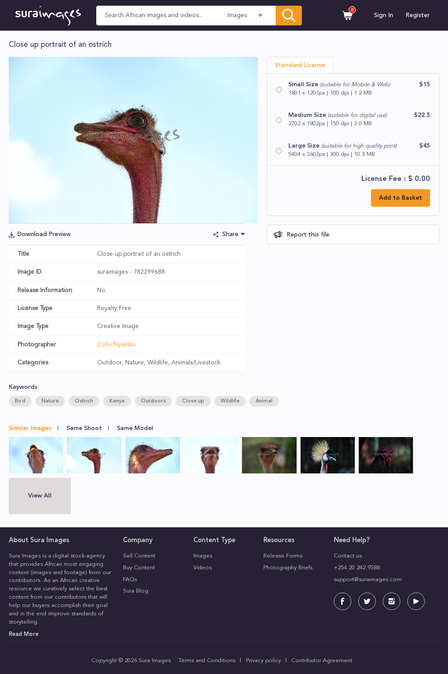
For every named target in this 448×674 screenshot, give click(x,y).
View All (40, 496)
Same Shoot (84, 428)
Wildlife (229, 401)
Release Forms (282, 556)
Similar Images (30, 428)
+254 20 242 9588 (357, 568)
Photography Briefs (287, 568)
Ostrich (84, 401)
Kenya (117, 401)
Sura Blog (135, 591)
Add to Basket (400, 198)
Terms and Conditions (206, 660)
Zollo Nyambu (116, 345)
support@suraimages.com (368, 579)
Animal (264, 401)
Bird (20, 401)
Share (230, 234)
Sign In (383, 15)
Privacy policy (263, 660)
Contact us (348, 556)
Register (418, 15)
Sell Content (139, 556)
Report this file (307, 235)
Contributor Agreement (321, 660)
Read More (23, 634)
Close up (193, 401)
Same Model (135, 428)
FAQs (130, 579)
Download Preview (44, 234)
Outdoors (153, 401)
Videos (202, 568)
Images (202, 556)
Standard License (300, 65)
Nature (50, 401)
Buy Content (139, 568)
